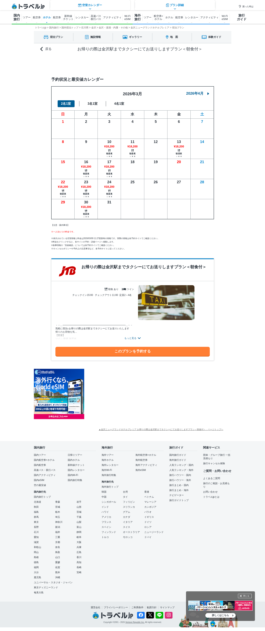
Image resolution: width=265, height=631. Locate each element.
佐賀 (57, 567)
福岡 (36, 567)
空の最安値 (40, 485)
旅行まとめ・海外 (179, 490)
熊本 (57, 572)
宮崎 (79, 572)
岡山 (36, 552)
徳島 (36, 562)
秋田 (36, 507)
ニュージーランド (154, 532)
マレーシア (150, 501)
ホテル (47, 17)
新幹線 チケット (68, 18)
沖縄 (57, 577)
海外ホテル (108, 460)
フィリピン (129, 501)
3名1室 (93, 103)
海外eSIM (140, 470)
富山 (79, 527)
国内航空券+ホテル (44, 460)
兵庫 (79, 547)
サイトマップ (167, 607)
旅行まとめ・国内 (179, 485)
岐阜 (79, 537)
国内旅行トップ (42, 496)
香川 (79, 557)
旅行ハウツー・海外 (180, 480)
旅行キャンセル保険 (214, 463)
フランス (106, 522)
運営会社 (95, 607)
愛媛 (57, 562)
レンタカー (82, 17)
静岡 (79, 532)
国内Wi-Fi (73, 475)
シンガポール (109, 501)
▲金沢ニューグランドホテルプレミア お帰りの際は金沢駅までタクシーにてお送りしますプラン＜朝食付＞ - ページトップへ (161, 429)
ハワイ (105, 512)
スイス (126, 527)
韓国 (104, 491)
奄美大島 (39, 592)
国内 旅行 (17, 17)
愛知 (36, 537)
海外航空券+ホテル (145, 455)
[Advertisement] (124, 394)
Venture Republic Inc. (134, 622)
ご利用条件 (137, 607)
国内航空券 (40, 465)
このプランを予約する (132, 351)
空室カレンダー (90, 63)
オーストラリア (131, 532)
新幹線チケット (76, 465)
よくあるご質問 (211, 478)
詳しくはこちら (220, 615)
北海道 (37, 501)
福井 (57, 532)
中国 (104, 496)
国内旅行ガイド (177, 455)
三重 (57, 537)
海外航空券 (141, 460)
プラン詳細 (175, 63)
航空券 (37, 17)
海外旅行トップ (110, 486)
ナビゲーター (176, 495)
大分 (36, 572)
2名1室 (66, 103)
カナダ (126, 517)
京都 (57, 542)
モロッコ (128, 537)
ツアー (27, 17)
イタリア (128, 522)
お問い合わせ (210, 491)
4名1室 (119, 103)
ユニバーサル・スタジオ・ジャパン (53, 582)
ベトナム (149, 496)
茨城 (79, 512)
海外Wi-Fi (107, 470)
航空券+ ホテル (158, 18)
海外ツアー (108, 455)
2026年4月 (197, 93)
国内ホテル (74, 460)
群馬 (36, 517)
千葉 (79, 517)
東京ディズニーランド (46, 587)
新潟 (57, 527)
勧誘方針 (152, 607)
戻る (46, 49)
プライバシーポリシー (116, 607)
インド (105, 507)
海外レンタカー (110, 465)
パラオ (148, 512)
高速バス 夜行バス (96, 18)
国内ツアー (40, 455)
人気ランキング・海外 (181, 470)
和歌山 (37, 547)
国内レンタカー (76, 470)
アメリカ (106, 517)
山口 (57, 557)
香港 (146, 491)
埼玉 (57, 517)
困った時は (246, 6)
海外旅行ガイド (177, 460)
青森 (57, 501)
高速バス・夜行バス (45, 470)
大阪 (79, 542)
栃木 (57, 512)
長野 (36, 527)
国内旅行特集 (75, 480)
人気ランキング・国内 (181, 465)
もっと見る (130, 338)
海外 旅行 (137, 17)
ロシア (148, 527)
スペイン (106, 527)
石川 (36, 532)
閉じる (246, 596)
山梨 (79, 522)
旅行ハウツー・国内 (180, 475)
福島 (36, 512)
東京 (36, 522)
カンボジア (150, 507)
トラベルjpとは (211, 496)
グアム (126, 512)
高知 (79, 562)
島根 (36, 557)
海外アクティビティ (146, 465)
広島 (79, 552)
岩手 (79, 501)
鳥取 (57, 552)
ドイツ (148, 522)
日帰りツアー (75, 455)
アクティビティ (112, 17)
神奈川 (58, 522)
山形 (79, 507)
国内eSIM (39, 480)
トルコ (105, 537)
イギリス (149, 517)
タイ (125, 496)
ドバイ (148, 537)
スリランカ (129, 507)
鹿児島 (37, 577)
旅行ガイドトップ (179, 500)
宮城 (57, 507)
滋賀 (36, 542)
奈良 (57, 547)
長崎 (79, 567)
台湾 (125, 491)
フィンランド (109, 532)
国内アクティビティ (45, 475)
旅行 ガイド (241, 17)
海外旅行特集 (109, 475)
